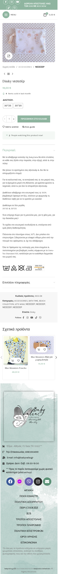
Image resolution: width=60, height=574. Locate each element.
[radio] (7, 105)
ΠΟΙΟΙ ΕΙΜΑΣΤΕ (29, 496)
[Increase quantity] (14, 118)
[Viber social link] (14, 7)
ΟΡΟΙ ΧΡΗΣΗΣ (28, 536)
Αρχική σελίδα (8, 67)
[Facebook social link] (24, 317)
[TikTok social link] (8, 7)
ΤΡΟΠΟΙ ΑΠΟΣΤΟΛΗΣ (29, 519)
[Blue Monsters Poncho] (16, 350)
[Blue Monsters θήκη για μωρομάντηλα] (42, 345)
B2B (28, 513)
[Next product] (12, 74)
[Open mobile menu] (9, 14)
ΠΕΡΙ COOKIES (29, 507)
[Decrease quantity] (4, 118)
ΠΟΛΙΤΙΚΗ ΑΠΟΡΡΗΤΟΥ (29, 501)
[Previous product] (4, 74)
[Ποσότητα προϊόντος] (9, 118)
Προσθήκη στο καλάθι (34, 119)
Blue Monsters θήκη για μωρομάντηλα (41, 358)
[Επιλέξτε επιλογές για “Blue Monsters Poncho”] (13, 360)
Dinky (32, 312)
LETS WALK (20, 304)
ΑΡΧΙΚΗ (28, 490)
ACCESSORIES (25, 67)
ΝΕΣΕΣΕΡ (39, 67)
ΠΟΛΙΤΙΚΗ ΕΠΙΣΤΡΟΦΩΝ (28, 530)
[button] (39, 350)
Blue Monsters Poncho (15, 368)
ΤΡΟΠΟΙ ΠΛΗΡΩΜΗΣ (28, 525)
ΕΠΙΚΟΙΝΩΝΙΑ (29, 542)
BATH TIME (33, 301)
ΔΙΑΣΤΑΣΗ (8, 100)
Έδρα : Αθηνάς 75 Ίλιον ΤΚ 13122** (24, 446)
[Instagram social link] (28, 317)
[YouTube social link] (32, 317)
